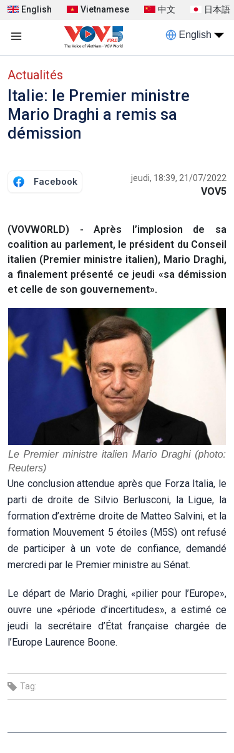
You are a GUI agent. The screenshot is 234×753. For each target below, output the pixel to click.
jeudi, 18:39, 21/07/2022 (179, 178)
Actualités (35, 74)
